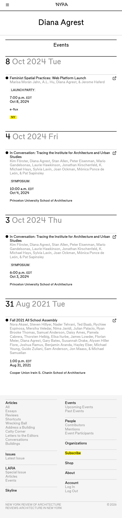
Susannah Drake (75, 340)
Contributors (75, 425)
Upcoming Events (79, 407)
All (7, 407)
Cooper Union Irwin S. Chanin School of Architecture (47, 372)
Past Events (74, 411)
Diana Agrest (66, 82)
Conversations (16, 439)
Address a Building (20, 427)
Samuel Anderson (51, 332)
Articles (11, 403)
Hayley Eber (83, 345)
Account (71, 483)
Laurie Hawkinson (46, 165)
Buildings (12, 443)
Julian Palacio (84, 328)
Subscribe (73, 453)
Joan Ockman (64, 169)
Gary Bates (51, 340)
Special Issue (15, 472)
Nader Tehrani (64, 324)
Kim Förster (19, 161)
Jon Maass (78, 349)
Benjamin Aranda (58, 345)
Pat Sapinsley (33, 173)
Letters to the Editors (21, 435)
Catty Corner (15, 431)
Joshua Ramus (31, 345)
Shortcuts (13, 419)
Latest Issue (15, 458)
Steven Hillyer (40, 324)
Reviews (12, 415)
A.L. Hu (48, 82)
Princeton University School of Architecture (41, 200)
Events (10, 480)
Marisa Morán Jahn (25, 82)
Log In (70, 487)
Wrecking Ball (16, 423)
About (70, 473)
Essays (11, 411)
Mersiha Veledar (38, 328)
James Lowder (81, 336)
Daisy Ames (75, 332)
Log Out (71, 491)
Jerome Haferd (93, 82)
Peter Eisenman (82, 161)
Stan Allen (60, 161)
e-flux (14, 109)
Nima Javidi (62, 328)
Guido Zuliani (32, 349)
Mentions (72, 429)
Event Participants (79, 433)
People (70, 421)
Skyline (11, 490)
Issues (10, 454)
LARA (10, 468)
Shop (69, 463)
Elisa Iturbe (60, 336)
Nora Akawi (19, 324)
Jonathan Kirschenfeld (79, 165)
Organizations (76, 443)
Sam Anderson (56, 349)
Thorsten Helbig (36, 336)
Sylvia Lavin (42, 169)
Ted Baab (84, 324)
